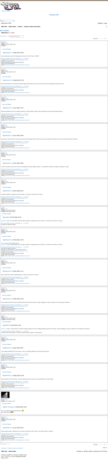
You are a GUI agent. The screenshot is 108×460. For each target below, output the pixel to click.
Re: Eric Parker (6, 49)
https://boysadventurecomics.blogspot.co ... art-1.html (14, 169)
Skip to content (6, 11)
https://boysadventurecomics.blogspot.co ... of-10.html (15, 58)
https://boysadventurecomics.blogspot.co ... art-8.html (14, 381)
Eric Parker (4, 31)
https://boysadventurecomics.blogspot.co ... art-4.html (14, 304)
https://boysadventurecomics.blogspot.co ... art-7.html (14, 353)
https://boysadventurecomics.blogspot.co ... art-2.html (14, 196)
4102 (6, 43)
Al (9, 32)
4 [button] (106, 38)
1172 (6, 209)
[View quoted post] (10, 220)
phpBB (8, 455)
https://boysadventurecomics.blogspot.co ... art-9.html (14, 433)
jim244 (2, 207)
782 (6, 400)
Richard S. (3, 41)
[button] (98, 39)
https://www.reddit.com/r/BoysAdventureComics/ (17, 64)
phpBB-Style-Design (21, 456)
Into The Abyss (5, 398)
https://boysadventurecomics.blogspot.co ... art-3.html (14, 277)
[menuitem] (9, 23)
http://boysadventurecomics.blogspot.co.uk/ (17, 59)
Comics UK (54, 15)
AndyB (12, 32)
